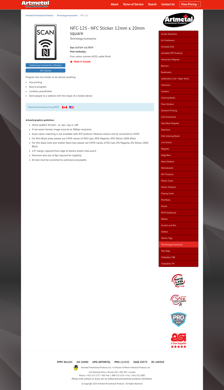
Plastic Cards (167, 180)
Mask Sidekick (167, 161)
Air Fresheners (168, 40)
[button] (64, 107)
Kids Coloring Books (170, 136)
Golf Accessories (168, 116)
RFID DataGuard (168, 212)
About (114, 4)
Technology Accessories (67, 15)
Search (152, 4)
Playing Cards (167, 193)
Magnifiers (166, 155)
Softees (164, 231)
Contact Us (168, 4)
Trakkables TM (167, 263)
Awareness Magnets (170, 59)
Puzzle (164, 206)
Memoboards (167, 168)
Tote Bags (165, 250)
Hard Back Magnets (170, 123)
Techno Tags (166, 238)
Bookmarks (166, 72)
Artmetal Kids (167, 46)
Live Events (166, 142)
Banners (165, 65)
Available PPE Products (171, 53)
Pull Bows (165, 199)
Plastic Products (168, 187)
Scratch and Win (168, 225)
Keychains (165, 129)
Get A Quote (45, 70)
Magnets (165, 148)
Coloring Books (168, 97)
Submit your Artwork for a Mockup (45, 65)
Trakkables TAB (168, 257)
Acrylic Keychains (169, 34)
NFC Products (167, 174)
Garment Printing (169, 110)
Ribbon (164, 219)
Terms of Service (133, 4)
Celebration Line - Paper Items (175, 78)
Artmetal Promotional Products (39, 15)
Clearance (165, 85)
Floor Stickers (167, 104)
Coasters (165, 91)
